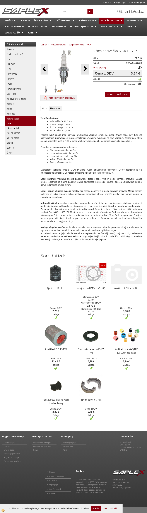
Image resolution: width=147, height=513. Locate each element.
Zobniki (10, 142)
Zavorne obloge (13, 137)
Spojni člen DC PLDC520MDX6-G (126, 288)
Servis (35, 450)
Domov (44, 44)
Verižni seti (11, 113)
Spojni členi (11, 93)
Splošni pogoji (55, 489)
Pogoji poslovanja (56, 476)
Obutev (23, 20)
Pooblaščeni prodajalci (42, 443)
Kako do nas (68, 446)
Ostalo (9, 84)
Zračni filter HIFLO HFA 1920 (56, 349)
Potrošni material (110, 20)
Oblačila (9, 20)
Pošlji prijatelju (100, 67)
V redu (96, 508)
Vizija (65, 450)
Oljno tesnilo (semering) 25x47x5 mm (91, 351)
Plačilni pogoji (9, 443)
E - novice (53, 481)
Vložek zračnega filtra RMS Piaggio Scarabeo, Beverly (56, 401)
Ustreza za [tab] (55, 108)
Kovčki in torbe (86, 20)
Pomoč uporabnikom (12, 461)
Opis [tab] (44, 108)
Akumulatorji (12, 49)
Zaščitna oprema (64, 20)
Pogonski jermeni (14, 89)
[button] (85, 69)
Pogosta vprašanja (11, 457)
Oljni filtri (10, 79)
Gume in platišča (12, 32)
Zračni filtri (11, 147)
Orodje (130, 26)
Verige (9, 108)
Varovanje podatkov (12, 454)
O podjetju (53, 485)
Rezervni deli (132, 20)
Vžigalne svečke (13, 118)
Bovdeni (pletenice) (15, 54)
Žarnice (9, 152)
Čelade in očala (41, 20)
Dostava (7, 446)
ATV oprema (57, 26)
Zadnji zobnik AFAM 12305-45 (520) (91, 288)
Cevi (8, 59)
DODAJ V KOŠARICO (117, 94)
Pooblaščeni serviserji (42, 446)
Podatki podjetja (69, 443)
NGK (9, 123)
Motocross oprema (37, 26)
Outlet (30, 32)
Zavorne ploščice (13, 132)
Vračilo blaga (9, 450)
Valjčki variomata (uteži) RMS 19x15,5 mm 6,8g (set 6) (126, 351)
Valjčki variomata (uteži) (16, 98)
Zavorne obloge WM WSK (91, 399)
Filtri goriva (11, 64)
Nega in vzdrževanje (110, 26)
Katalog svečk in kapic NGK (62, 98)
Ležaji (9, 69)
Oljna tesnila (12, 74)
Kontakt (52, 493)
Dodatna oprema (13, 26)
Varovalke (10, 103)
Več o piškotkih (111, 508)
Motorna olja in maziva (81, 26)
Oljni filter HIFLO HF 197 (55, 288)
